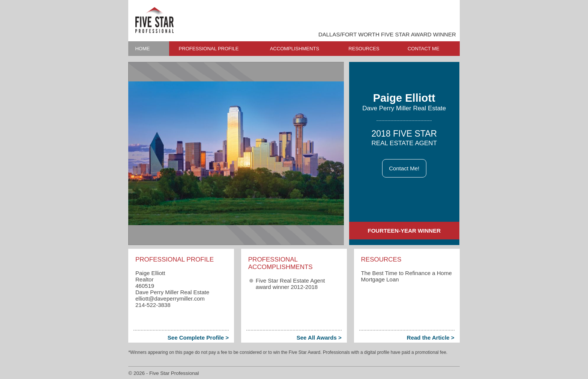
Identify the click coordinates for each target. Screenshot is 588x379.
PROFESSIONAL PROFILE (209, 48)
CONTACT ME (424, 48)
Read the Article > (430, 337)
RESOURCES (363, 48)
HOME (142, 48)
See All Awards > (319, 337)
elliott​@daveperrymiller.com (170, 298)
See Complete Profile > (198, 337)
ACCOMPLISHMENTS (294, 48)
